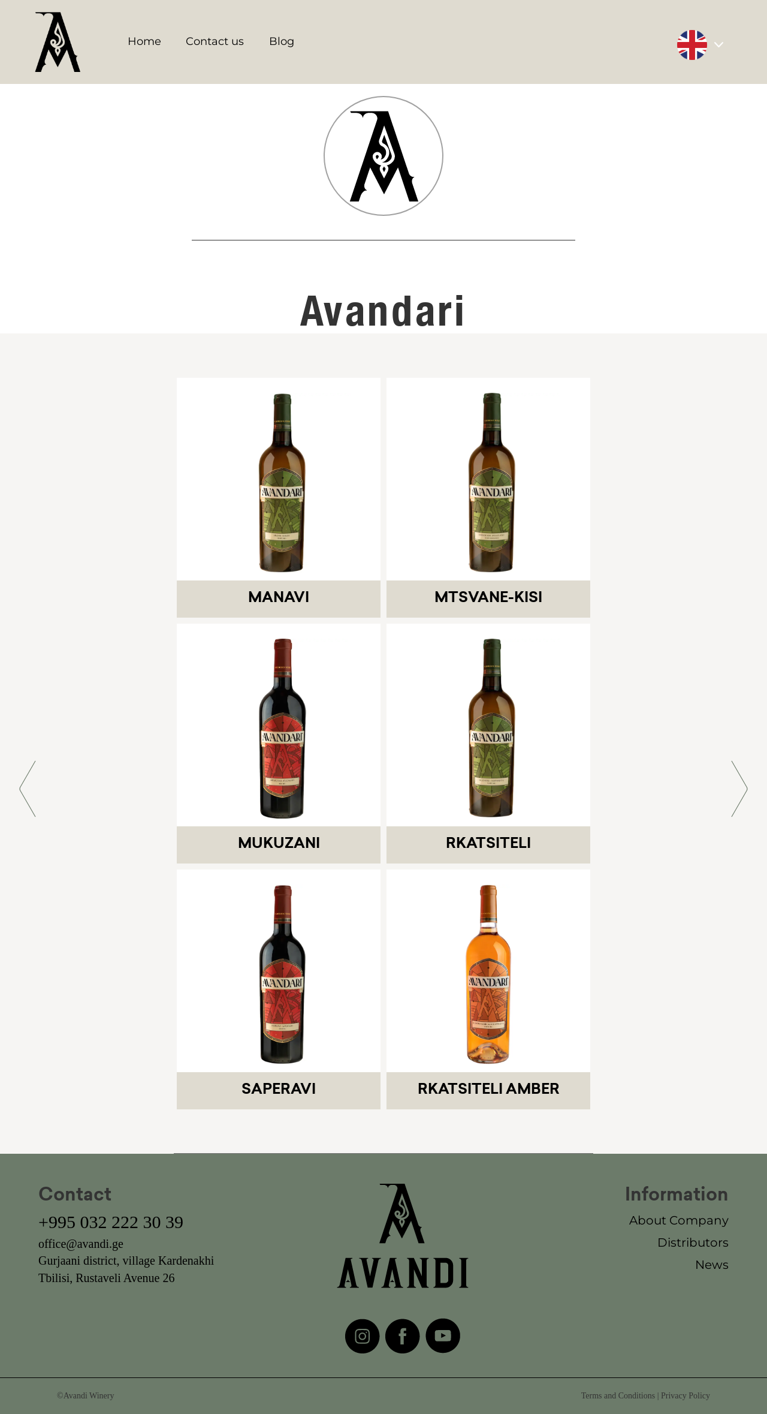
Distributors (693, 1242)
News (712, 1264)
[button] (27, 788)
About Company (679, 1220)
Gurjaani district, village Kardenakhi (126, 1260)
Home (144, 41)
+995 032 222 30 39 (110, 1222)
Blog (281, 41)
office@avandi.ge (80, 1243)
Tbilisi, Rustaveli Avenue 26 (106, 1277)
